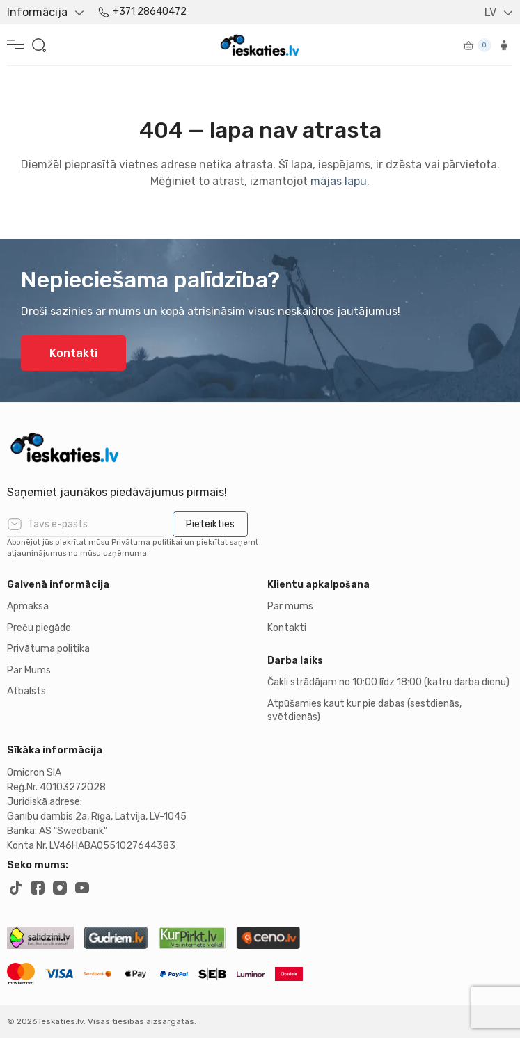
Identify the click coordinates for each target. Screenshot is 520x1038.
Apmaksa (28, 606)
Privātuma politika (48, 649)
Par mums (290, 606)
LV (490, 12)
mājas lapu (338, 181)
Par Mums (29, 670)
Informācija (37, 12)
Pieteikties (210, 524)
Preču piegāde (39, 628)
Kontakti (73, 353)
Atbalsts (26, 691)
